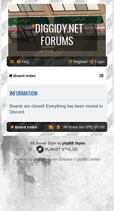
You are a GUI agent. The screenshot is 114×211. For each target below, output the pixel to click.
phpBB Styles (73, 143)
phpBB (39, 159)
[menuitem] (22, 61)
